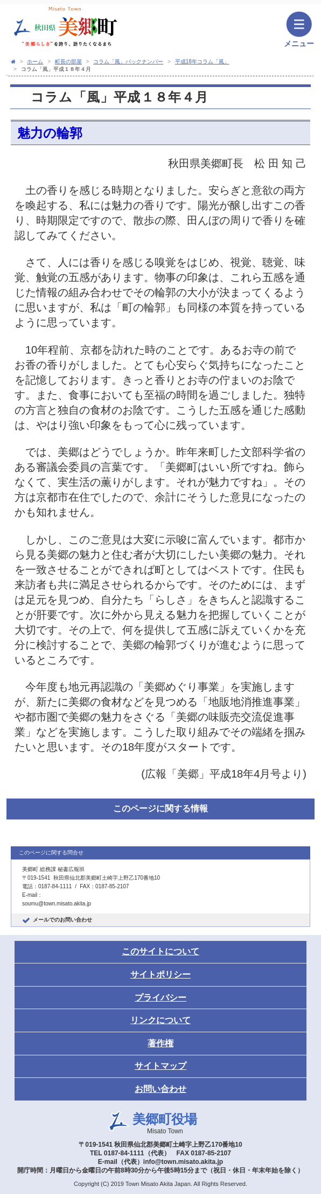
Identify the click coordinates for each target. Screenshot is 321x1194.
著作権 (160, 1043)
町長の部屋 (68, 61)
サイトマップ (160, 1065)
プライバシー (160, 997)
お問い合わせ (160, 1089)
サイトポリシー (160, 974)
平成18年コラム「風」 (202, 61)
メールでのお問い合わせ (62, 920)
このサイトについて (160, 951)
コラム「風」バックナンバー (128, 61)
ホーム (35, 61)
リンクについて (160, 1020)
